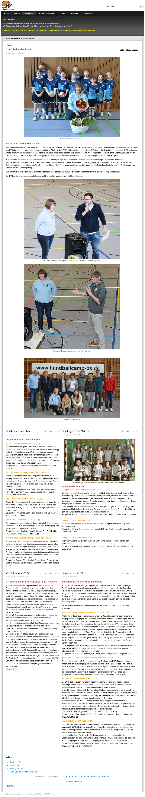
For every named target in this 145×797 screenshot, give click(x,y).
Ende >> (105, 776)
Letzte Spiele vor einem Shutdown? (24, 772)
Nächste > (95, 776)
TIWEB (29, 794)
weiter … (12, 669)
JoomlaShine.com (19, 794)
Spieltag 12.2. (15, 762)
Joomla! (10, 794)
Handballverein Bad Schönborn (16, 5)
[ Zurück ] (10, 786)
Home (8, 38)
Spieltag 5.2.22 (16, 765)
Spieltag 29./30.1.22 (18, 769)
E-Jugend (24, 38)
